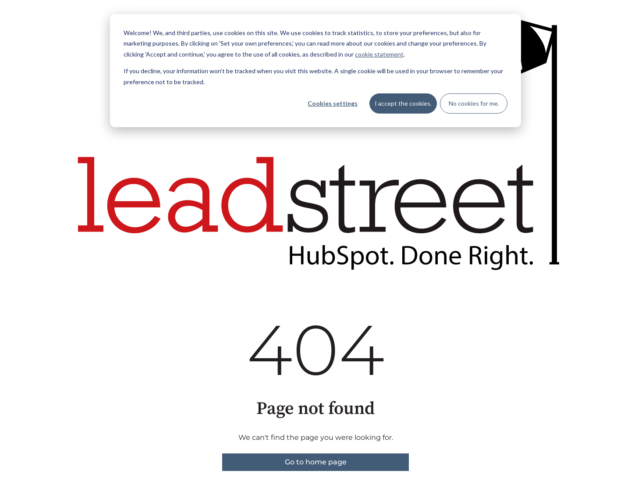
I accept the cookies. (403, 103)
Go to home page (316, 462)
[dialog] (315, 70)
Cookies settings (333, 103)
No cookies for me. (474, 103)
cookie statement (379, 54)
